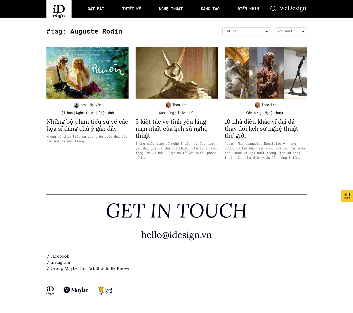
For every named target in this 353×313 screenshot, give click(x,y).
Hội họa (66, 113)
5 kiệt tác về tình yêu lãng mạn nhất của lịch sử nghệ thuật (172, 129)
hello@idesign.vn (176, 234)
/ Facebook (57, 256)
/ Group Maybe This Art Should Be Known (88, 268)
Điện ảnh (106, 113)
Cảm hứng (166, 113)
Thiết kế (185, 113)
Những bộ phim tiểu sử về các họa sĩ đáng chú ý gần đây (87, 125)
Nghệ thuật (85, 113)
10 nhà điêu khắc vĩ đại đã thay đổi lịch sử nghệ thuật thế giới (261, 129)
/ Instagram (58, 262)
